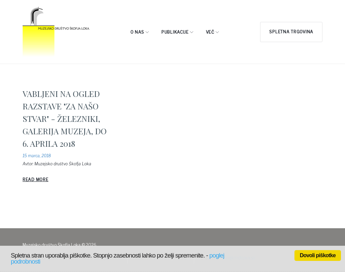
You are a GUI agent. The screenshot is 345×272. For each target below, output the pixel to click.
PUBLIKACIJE (175, 32)
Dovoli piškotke (318, 255)
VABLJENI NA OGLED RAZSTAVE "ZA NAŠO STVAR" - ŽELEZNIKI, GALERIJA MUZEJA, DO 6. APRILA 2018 (65, 118)
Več (210, 32)
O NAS (137, 32)
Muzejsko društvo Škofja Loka (62, 163)
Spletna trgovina (291, 31)
